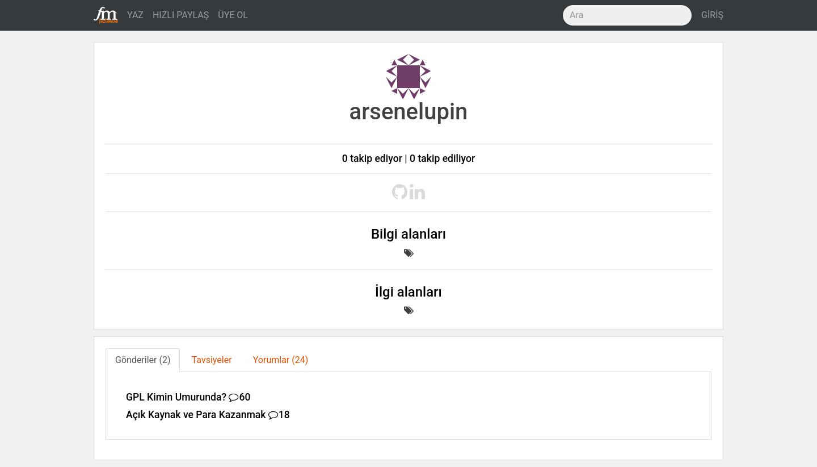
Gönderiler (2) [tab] (142, 360)
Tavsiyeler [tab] (212, 360)
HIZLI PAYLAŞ (181, 15)
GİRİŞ (712, 15)
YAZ (135, 15)
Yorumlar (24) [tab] (281, 360)
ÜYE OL (233, 15)
